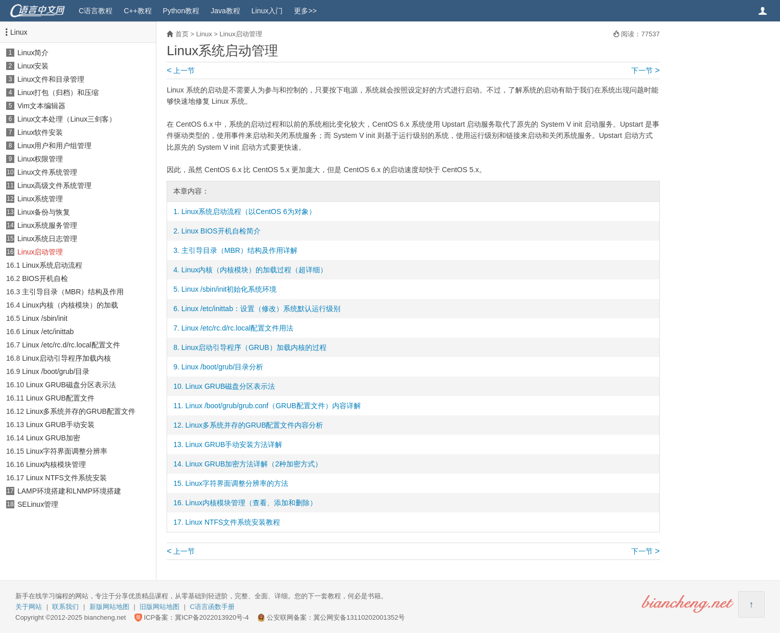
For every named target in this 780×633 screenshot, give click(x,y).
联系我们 (65, 607)
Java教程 (225, 11)
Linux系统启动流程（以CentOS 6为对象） (248, 211)
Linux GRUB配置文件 (60, 398)
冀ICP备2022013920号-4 (212, 617)
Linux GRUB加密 (53, 438)
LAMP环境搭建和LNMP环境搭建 (69, 491)
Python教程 (181, 11)
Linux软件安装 (40, 132)
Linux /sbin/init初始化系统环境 (229, 289)
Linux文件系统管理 (47, 172)
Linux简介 (33, 53)
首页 (182, 34)
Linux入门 (267, 11)
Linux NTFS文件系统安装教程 (233, 522)
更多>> (305, 11)
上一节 (181, 70)
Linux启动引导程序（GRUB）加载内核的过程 (254, 347)
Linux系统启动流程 (52, 265)
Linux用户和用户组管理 (54, 146)
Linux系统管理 (40, 199)
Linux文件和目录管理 (50, 79)
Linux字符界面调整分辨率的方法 (237, 483)
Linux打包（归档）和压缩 (58, 92)
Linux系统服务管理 (47, 225)
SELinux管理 (37, 504)
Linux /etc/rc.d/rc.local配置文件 (71, 345)
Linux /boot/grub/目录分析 (222, 367)
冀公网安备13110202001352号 (359, 617)
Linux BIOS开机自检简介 (221, 231)
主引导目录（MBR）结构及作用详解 (239, 250)
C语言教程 (95, 11)
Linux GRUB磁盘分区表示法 (71, 385)
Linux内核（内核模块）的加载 (70, 305)
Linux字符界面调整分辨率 (66, 451)
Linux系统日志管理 (47, 239)
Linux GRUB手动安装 (60, 424)
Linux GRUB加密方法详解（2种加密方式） (254, 464)
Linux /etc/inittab (48, 331)
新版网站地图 (109, 607)
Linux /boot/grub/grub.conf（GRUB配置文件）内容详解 (273, 406)
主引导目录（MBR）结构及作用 (73, 292)
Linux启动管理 (40, 252)
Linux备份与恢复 (43, 212)
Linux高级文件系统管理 (54, 185)
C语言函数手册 (212, 607)
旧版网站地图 (159, 607)
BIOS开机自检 (44, 278)
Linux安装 (33, 66)
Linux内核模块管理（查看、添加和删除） (251, 503)
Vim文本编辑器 (41, 106)
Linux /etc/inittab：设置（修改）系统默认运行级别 (260, 308)
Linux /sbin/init (44, 318)
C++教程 (137, 11)
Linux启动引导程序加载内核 (66, 358)
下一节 (645, 70)
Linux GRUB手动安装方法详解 (234, 444)
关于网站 (28, 607)
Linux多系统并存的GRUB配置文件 (80, 411)
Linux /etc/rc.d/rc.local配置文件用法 (237, 328)
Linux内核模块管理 (56, 464)
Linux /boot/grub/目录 (55, 371)
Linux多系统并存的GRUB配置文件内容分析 (255, 425)
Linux (18, 32)
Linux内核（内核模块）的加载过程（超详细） (254, 270)
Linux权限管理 (40, 159)
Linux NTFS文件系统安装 (66, 478)
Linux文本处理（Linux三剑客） (66, 119)
